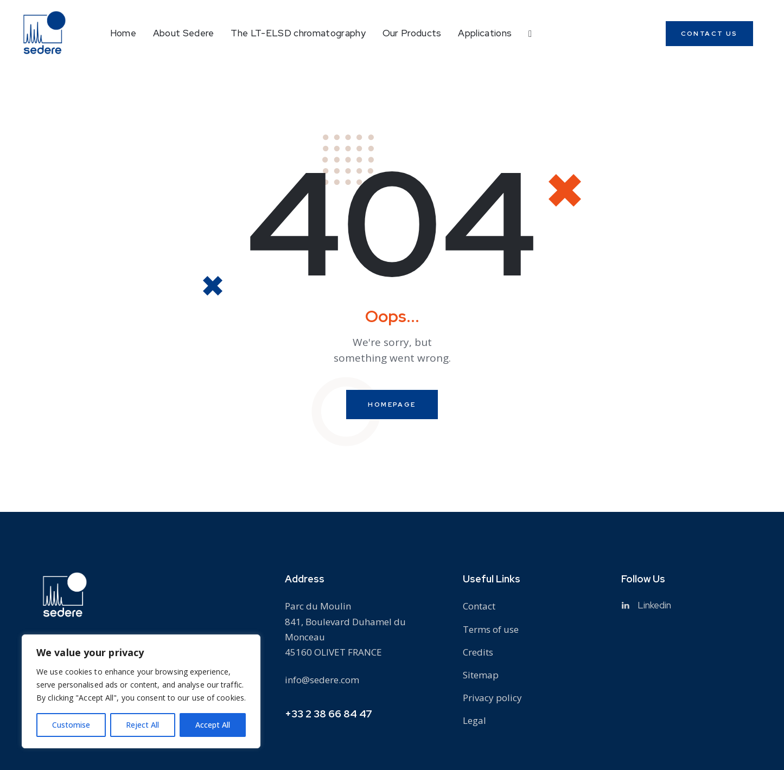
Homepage (392, 404)
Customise (71, 725)
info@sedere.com (322, 679)
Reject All (142, 725)
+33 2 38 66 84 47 (328, 714)
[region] (141, 691)
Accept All (212, 725)
